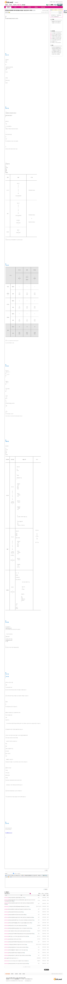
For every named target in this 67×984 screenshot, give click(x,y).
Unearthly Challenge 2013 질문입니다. (58, 48)
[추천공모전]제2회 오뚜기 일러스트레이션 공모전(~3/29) (16, 947)
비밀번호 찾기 (56, 16)
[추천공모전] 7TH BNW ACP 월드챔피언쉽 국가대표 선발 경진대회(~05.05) (19, 933)
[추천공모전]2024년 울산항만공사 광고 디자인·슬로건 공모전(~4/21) (17, 928)
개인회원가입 (53, 15)
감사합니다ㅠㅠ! (54, 41)
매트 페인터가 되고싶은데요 (56, 52)
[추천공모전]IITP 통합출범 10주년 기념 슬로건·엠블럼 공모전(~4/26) (17, 922)
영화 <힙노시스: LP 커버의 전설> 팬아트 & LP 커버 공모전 (16, 936)
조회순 (42, 893)
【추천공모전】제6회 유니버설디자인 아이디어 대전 (15, 944)
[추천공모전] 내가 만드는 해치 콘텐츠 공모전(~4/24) (15, 925)
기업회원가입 (59, 15)
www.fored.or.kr (8, 628)
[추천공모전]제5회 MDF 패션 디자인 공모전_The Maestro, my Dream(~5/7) (19, 920)
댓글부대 (38, 930)
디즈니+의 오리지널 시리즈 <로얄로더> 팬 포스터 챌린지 (16, 960)
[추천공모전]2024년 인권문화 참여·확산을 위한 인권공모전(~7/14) (17, 909)
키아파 (39, 900)
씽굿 (38, 897)
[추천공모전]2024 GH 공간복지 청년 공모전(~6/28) (15, 914)
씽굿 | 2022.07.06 (45, 12)
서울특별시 (39, 925)
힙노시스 (38, 936)
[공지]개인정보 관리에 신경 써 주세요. (12, 939)
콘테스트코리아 (38, 906)
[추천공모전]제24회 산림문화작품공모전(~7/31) (14, 897)
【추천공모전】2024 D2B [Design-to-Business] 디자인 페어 (16, 906)
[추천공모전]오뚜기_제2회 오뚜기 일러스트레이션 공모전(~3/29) (17, 955)
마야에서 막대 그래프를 (56, 54)
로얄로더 (38, 960)
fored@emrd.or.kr (9, 640)
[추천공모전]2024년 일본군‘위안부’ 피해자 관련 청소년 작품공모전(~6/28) (18, 917)
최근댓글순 (46, 893)
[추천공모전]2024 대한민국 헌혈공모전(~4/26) (14, 952)
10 (29, 966)
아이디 (52, 16)
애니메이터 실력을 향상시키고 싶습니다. (58, 47)
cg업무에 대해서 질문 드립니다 (10, 958)
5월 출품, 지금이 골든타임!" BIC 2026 (58, 21)
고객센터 (51, 1)
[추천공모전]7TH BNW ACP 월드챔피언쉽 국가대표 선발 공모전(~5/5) (18, 941)
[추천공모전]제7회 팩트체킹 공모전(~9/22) (13, 911)
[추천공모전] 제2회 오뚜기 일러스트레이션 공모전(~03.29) (16, 963)
